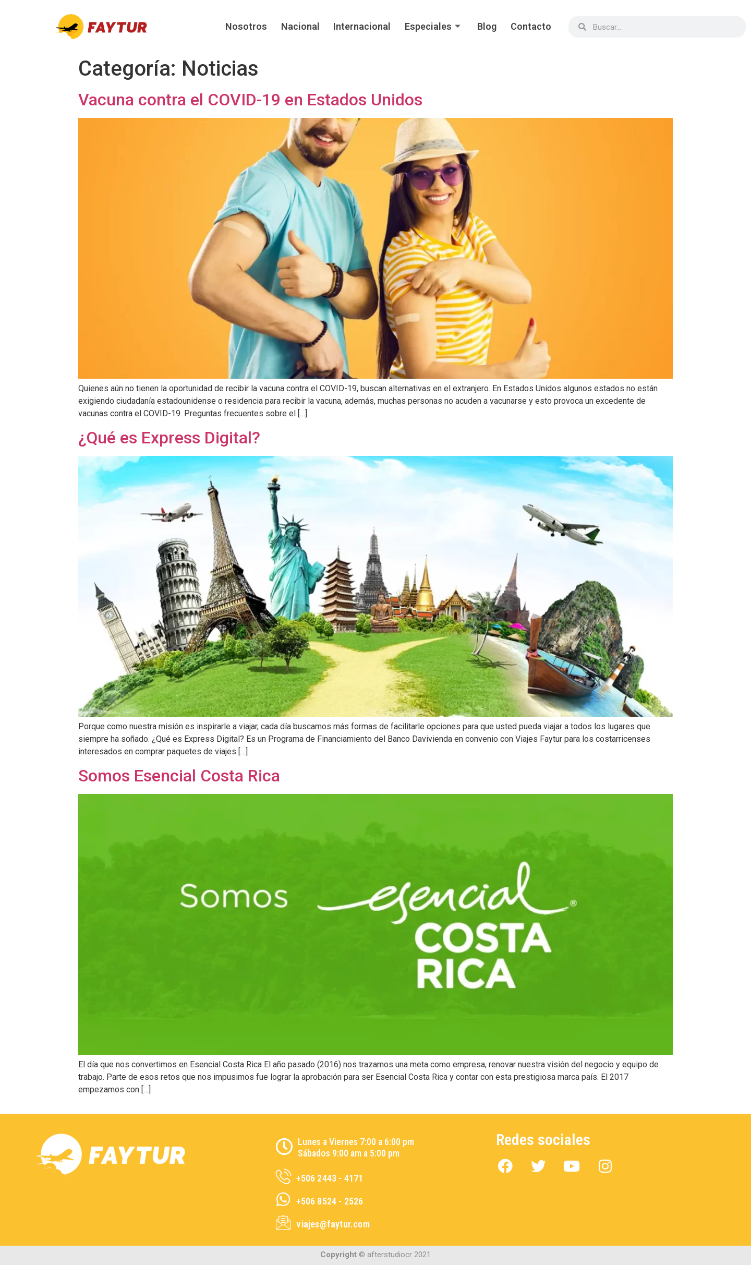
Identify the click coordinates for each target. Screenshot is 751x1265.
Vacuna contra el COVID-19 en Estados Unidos (250, 100)
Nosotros (237, 26)
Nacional (292, 26)
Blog (484, 26)
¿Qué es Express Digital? (169, 438)
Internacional (356, 26)
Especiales (430, 26)
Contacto (530, 26)
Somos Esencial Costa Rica (179, 776)
